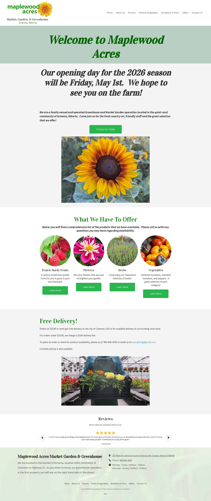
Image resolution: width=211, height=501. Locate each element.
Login (105, 493)
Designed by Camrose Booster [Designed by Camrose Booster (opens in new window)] (121, 489)
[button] (168, 438)
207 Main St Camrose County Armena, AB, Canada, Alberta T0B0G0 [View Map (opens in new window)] (143, 455)
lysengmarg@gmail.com (144, 342)
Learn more (55, 290)
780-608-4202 (125, 460)
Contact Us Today (105, 129)
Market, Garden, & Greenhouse (27, 19)
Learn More (89, 287)
